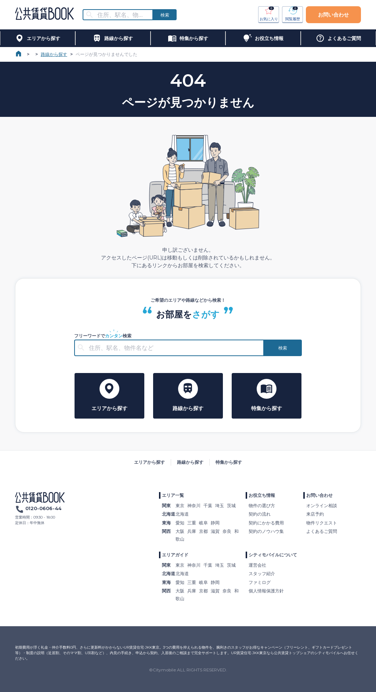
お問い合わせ (333, 14)
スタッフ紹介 (262, 573)
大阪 (180, 531)
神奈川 (193, 505)
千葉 (207, 505)
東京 (180, 505)
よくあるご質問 (321, 531)
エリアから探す (149, 462)
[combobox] (122, 15)
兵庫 (191, 531)
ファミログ (260, 582)
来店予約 (315, 514)
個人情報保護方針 (266, 591)
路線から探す (54, 54)
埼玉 (219, 505)
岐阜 (203, 523)
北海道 (182, 514)
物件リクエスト (321, 523)
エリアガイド (175, 554)
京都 (203, 531)
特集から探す (229, 462)
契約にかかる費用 (266, 523)
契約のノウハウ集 (266, 531)
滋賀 (215, 531)
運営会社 (257, 565)
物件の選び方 (262, 505)
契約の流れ (260, 514)
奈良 (227, 531)
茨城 (231, 505)
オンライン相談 (321, 505)
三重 (191, 523)
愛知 (180, 523)
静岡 (215, 523)
